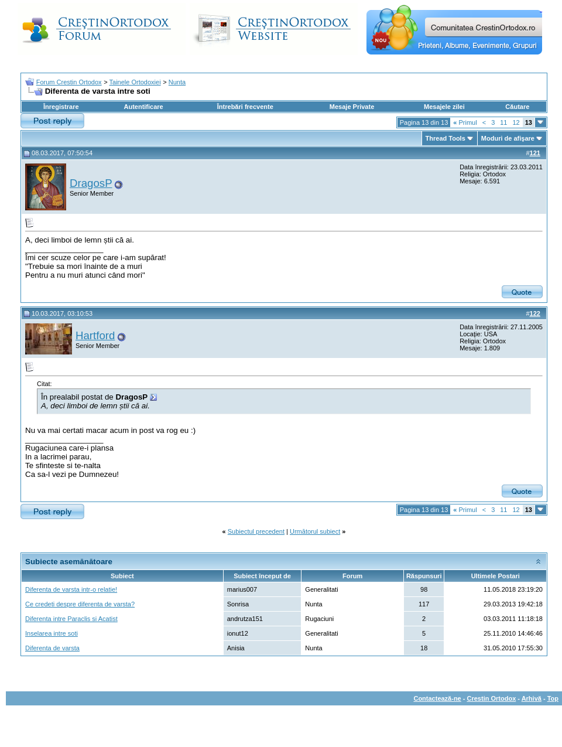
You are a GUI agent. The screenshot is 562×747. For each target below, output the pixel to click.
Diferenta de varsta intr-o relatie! (71, 589)
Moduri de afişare (507, 138)
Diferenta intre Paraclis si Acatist (71, 618)
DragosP (91, 183)
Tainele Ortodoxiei (135, 82)
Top (552, 698)
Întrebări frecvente (245, 106)
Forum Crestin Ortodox (69, 82)
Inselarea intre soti (51, 633)
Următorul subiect (315, 531)
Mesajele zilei (444, 106)
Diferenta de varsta (52, 648)
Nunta (177, 82)
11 (503, 122)
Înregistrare (61, 106)
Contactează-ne (437, 698)
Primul (465, 122)
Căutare (517, 106)
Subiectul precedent (256, 531)
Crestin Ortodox (491, 698)
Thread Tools (445, 138)
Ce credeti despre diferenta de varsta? (80, 604)
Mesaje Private (352, 106)
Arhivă (532, 698)
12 (516, 122)
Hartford (95, 335)
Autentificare (143, 106)
